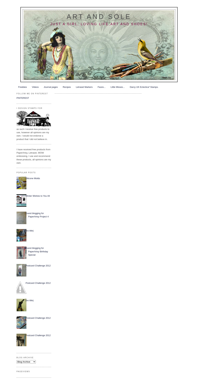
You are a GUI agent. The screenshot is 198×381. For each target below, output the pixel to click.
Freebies (22, 87)
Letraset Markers (84, 87)
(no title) (30, 230)
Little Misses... (118, 87)
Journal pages (51, 87)
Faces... (102, 87)
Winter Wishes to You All (38, 196)
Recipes (67, 87)
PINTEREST (22, 98)
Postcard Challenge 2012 (38, 265)
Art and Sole (99, 16)
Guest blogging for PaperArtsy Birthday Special (37, 251)
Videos (35, 87)
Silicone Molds (33, 178)
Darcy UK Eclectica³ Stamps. (144, 87)
